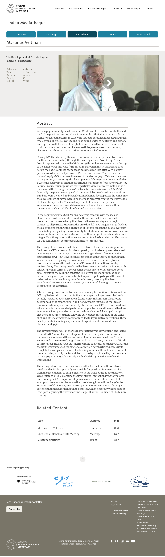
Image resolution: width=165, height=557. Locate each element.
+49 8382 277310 (150, 529)
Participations (76, 9)
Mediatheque (133, 9)
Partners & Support (97, 9)
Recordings (82, 34)
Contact (149, 9)
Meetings (59, 9)
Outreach (117, 9)
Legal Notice (116, 505)
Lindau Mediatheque (26, 22)
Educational (143, 34)
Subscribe (14, 510)
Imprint (114, 502)
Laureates (21, 34)
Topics (112, 34)
